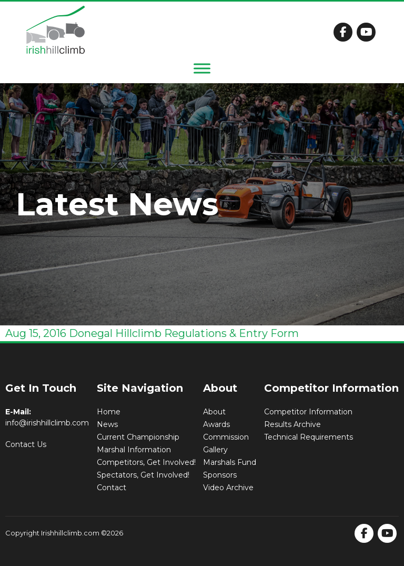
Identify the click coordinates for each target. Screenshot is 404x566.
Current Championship (138, 437)
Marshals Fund (229, 462)
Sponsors (220, 475)
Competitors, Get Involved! (146, 462)
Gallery (215, 449)
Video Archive (228, 487)
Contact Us (25, 444)
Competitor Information (308, 411)
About (214, 411)
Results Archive (292, 424)
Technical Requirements (308, 437)
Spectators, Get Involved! (143, 475)
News (107, 424)
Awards (216, 424)
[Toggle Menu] (202, 68)
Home (108, 411)
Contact (111, 487)
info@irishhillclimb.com (47, 423)
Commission (226, 437)
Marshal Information (134, 449)
